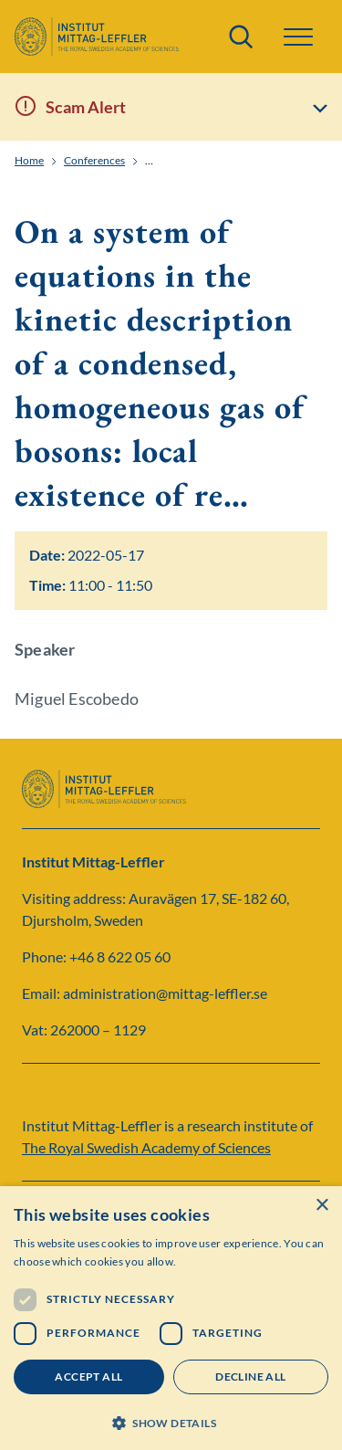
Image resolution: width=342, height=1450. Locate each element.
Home (29, 160)
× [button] (321, 1206)
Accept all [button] (88, 1376)
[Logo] (97, 36)
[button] (298, 37)
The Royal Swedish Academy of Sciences (146, 1147)
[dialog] (171, 1318)
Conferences (94, 160)
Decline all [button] (250, 1376)
